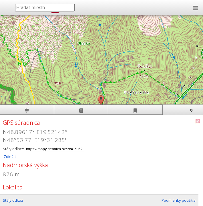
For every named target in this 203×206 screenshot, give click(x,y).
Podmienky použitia (179, 200)
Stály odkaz (13, 200)
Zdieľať (9, 156)
